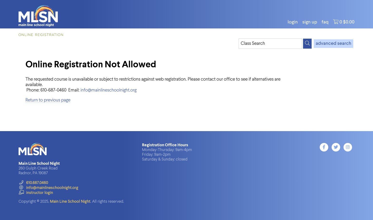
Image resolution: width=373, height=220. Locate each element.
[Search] (307, 44)
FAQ (325, 22)
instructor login (36, 193)
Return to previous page (47, 100)
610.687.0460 (33, 183)
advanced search (333, 43)
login (293, 22)
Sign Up (309, 22)
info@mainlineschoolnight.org (108, 90)
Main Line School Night (70, 202)
